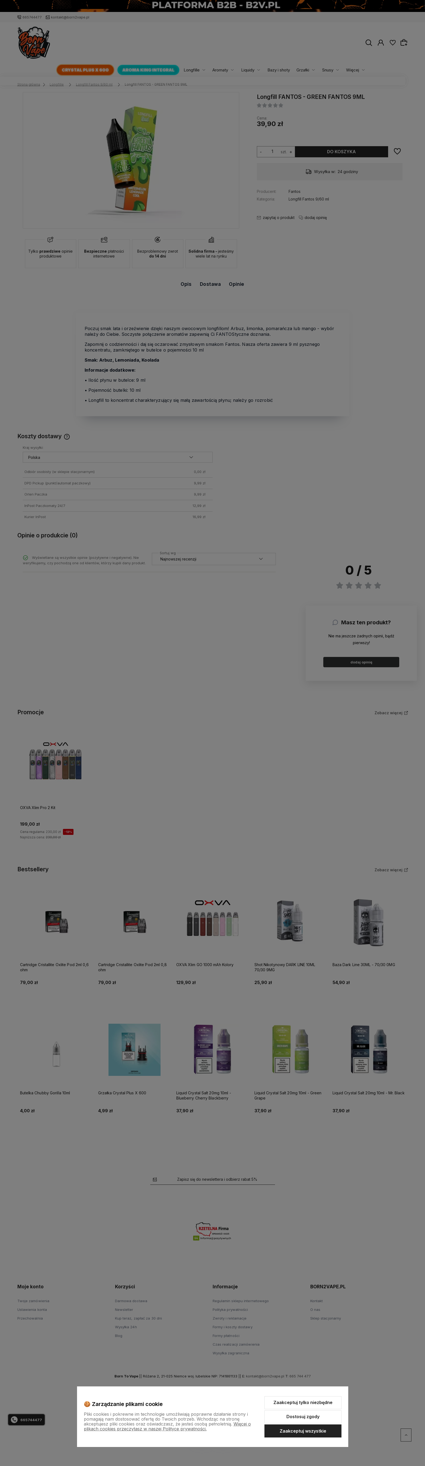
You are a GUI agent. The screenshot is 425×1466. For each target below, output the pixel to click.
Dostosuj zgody (302, 1416)
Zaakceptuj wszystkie (303, 1431)
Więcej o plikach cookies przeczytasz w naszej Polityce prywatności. (167, 1426)
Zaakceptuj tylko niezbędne (303, 1402)
